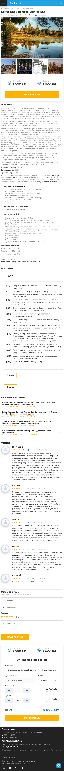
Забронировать (32, 95)
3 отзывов (42, 15)
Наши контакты (7, 761)
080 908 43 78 (9, 735)
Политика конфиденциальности (13, 763)
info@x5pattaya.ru (11, 737)
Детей (8, 696)
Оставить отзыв (14, 637)
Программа (10, 665)
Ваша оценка (7, 613)
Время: (41, 676)
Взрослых (9, 685)
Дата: (12, 676)
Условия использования (27, 761)
